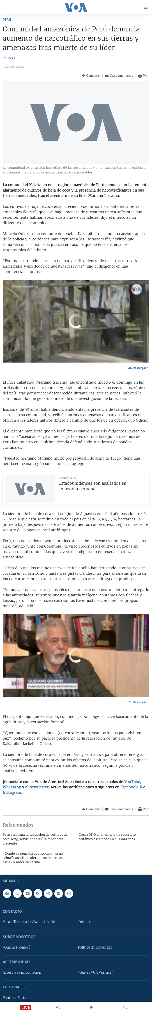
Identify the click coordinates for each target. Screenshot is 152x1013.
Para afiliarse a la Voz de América (30, 922)
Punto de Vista (14, 998)
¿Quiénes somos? (16, 947)
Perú (7, 20)
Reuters (9, 58)
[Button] (91, 75)
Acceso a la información (22, 972)
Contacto (85, 922)
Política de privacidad (95, 947)
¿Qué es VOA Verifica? (95, 972)
